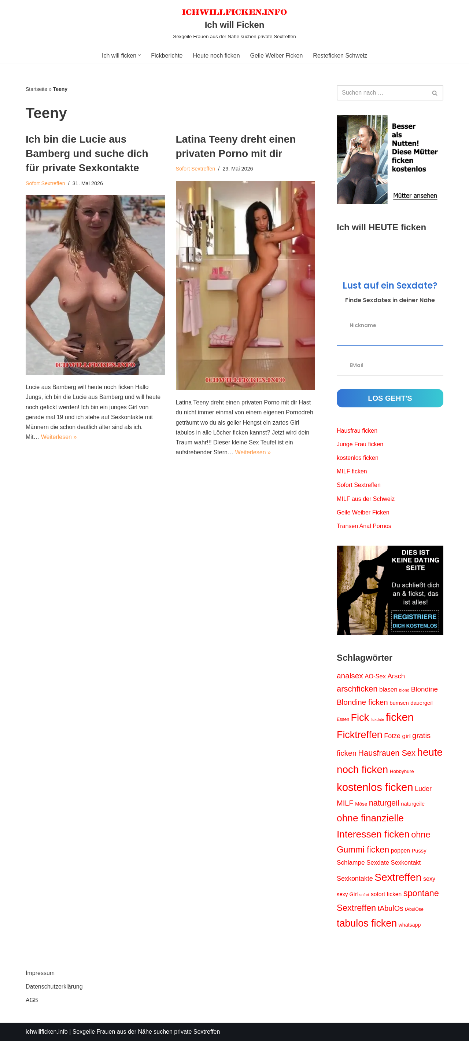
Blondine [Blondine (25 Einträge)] (424, 689)
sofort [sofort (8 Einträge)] (364, 894)
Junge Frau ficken (360, 444)
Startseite (36, 89)
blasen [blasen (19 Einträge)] (388, 689)
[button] (139, 55)
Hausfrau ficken (357, 431)
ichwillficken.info (47, 1032)
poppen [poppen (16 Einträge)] (400, 850)
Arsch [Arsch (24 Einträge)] (396, 676)
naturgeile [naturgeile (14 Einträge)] (413, 804)
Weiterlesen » (59, 437)
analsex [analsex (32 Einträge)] (350, 675)
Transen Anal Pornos (364, 526)
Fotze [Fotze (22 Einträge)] (392, 736)
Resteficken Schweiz (340, 55)
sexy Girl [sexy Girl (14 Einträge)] (347, 894)
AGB (32, 1000)
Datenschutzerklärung (54, 986)
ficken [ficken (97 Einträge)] (400, 717)
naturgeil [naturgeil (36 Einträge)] (384, 802)
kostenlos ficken (357, 458)
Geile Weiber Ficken (276, 55)
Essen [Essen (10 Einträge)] (343, 719)
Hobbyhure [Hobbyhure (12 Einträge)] (402, 771)
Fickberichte (166, 55)
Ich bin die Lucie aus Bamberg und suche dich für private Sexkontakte (87, 153)
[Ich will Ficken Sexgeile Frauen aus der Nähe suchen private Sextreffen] (234, 24)
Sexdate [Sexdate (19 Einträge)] (377, 862)
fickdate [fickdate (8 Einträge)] (377, 719)
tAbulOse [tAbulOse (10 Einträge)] (414, 909)
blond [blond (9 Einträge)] (404, 690)
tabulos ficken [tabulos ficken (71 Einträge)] (367, 923)
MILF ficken (352, 471)
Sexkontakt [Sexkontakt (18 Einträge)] (406, 862)
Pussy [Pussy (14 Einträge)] (418, 851)
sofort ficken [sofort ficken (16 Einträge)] (386, 894)
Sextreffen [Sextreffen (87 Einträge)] (397, 877)
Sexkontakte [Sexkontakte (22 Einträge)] (355, 878)
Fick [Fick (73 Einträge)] (360, 717)
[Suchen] (382, 92)
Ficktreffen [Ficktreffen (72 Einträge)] (360, 734)
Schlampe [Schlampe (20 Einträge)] (351, 862)
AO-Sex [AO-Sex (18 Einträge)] (375, 676)
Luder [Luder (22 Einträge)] (423, 788)
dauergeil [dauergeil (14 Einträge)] (421, 703)
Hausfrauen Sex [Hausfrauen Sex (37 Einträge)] (387, 753)
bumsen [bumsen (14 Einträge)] (399, 703)
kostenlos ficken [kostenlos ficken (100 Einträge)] (375, 787)
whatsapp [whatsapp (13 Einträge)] (410, 925)
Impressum (40, 973)
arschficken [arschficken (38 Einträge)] (357, 688)
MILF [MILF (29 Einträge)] (345, 803)
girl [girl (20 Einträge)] (406, 736)
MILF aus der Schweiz (366, 499)
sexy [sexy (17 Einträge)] (429, 878)
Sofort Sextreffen (45, 183)
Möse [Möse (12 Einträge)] (361, 804)
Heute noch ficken (216, 55)
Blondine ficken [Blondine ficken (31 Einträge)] (362, 702)
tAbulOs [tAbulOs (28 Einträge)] (390, 908)
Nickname (363, 325)
